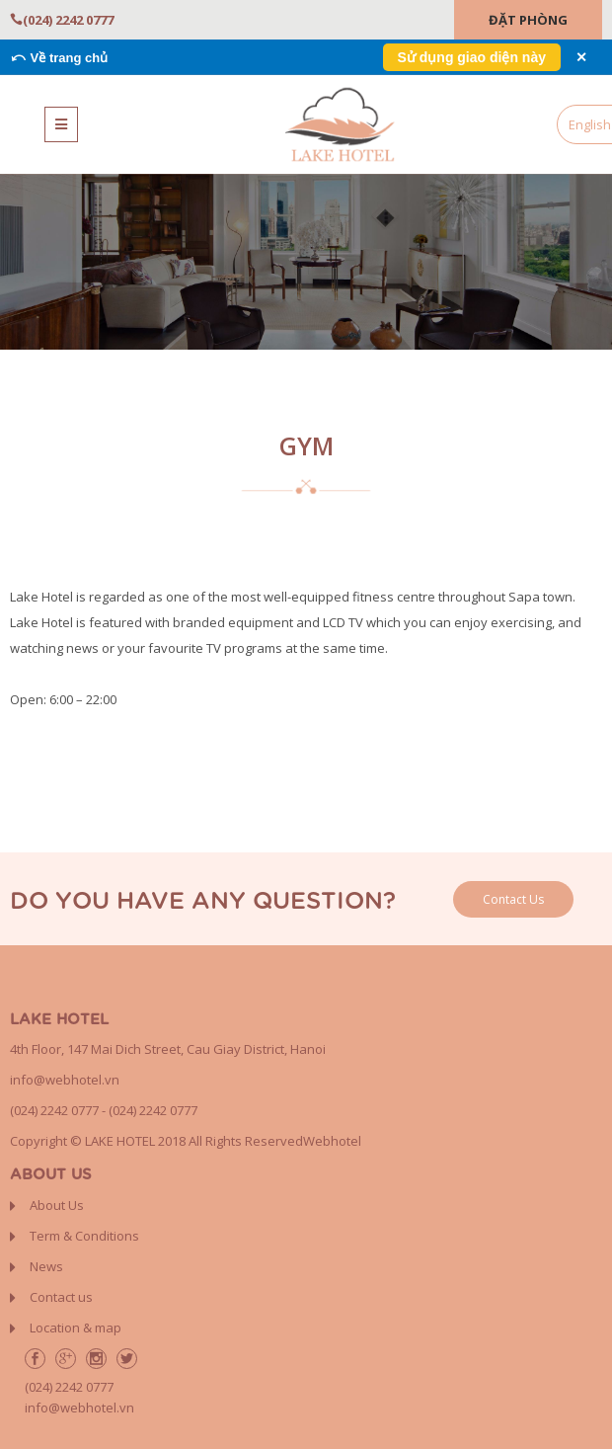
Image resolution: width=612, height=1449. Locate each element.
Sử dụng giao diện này (472, 57)
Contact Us (513, 899)
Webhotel (332, 1141)
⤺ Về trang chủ (59, 57)
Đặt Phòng (528, 20)
